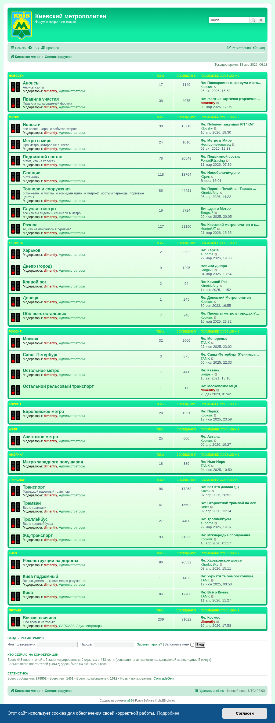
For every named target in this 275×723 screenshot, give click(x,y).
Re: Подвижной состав (220, 156)
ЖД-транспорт (38, 535)
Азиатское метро (40, 436)
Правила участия (41, 99)
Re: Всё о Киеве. (215, 592)
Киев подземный (40, 576)
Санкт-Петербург (40, 354)
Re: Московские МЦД (219, 386)
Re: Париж (210, 411)
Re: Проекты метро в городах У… (230, 313)
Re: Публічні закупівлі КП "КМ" (227, 124)
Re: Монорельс (214, 339)
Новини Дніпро (214, 266)
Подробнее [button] (168, 713)
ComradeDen (163, 678)
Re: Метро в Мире (216, 140)
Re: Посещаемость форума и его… (231, 83)
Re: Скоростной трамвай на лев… (230, 503)
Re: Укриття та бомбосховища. (227, 576)
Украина (16, 243)
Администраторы (72, 91)
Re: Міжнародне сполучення (225, 535)
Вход (12, 638)
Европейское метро (43, 411)
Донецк (30, 298)
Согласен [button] (245, 713)
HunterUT (208, 229)
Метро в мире (37, 140)
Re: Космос (210, 617)
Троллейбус (35, 519)
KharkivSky (209, 193)
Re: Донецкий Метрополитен (226, 298)
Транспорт (18, 479)
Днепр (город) (37, 266)
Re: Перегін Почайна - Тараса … (228, 189)
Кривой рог (34, 282)
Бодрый (207, 213)
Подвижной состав (42, 156)
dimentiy (50, 91)
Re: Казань (210, 370)
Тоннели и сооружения (47, 189)
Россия (15, 331)
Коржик (206, 87)
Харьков (31, 250)
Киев (13, 553)
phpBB (128, 700)
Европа (15, 404)
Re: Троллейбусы (216, 519)
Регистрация (32, 638)
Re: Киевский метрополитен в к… (230, 225)
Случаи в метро (39, 208)
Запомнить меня (179, 644)
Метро (14, 117)
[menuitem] (33, 48)
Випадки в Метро (216, 208)
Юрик (205, 177)
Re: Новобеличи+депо (220, 173)
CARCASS (66, 626)
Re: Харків (210, 250)
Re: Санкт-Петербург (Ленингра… (230, 354)
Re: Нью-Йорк (213, 462)
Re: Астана (210, 436)
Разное (30, 225)
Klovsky (207, 128)
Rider (205, 507)
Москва (30, 339)
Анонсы (31, 83)
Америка (16, 454)
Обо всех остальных (44, 313)
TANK (205, 343)
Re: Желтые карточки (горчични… (230, 99)
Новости (16, 75)
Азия (13, 429)
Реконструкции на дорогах (50, 560)
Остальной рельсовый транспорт (58, 386)
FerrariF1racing (213, 160)
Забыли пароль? (149, 644)
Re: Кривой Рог (214, 282)
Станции (32, 173)
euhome (207, 254)
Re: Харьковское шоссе (221, 560)
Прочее (15, 610)
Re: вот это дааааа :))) (220, 487)
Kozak (206, 491)
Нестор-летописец (216, 144)
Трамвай (32, 503)
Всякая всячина (39, 617)
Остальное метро (41, 370)
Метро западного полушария (53, 462)
